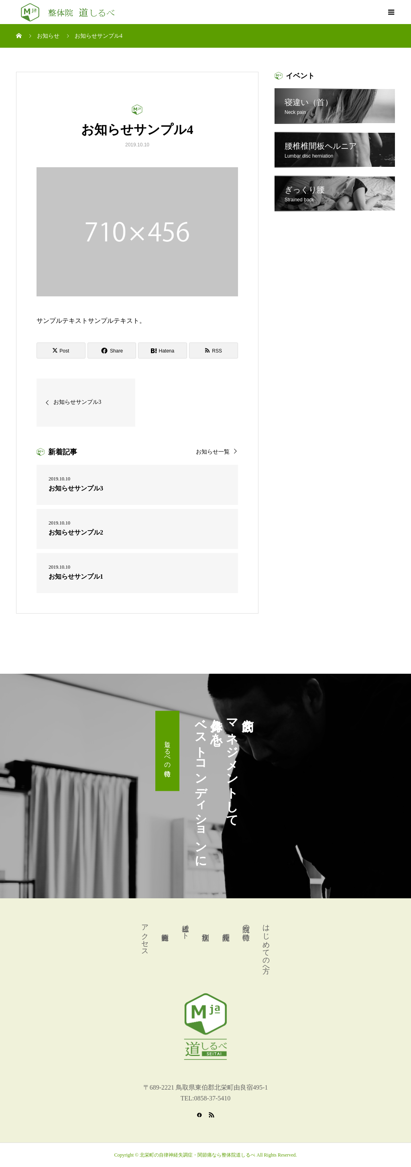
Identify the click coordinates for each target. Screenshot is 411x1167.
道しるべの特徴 (167, 751)
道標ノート (185, 928)
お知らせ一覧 (213, 452)
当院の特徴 (246, 924)
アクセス (145, 936)
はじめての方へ (266, 945)
